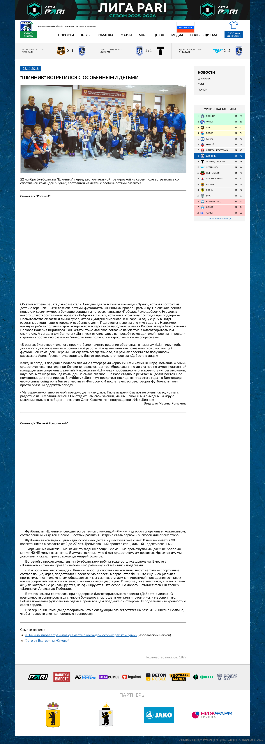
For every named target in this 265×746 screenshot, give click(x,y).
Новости (44, 37)
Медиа (156, 37)
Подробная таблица (219, 221)
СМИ (201, 86)
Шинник (204, 81)
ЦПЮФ (137, 37)
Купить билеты (236, 37)
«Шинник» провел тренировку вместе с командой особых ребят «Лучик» (81, 637)
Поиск (202, 92)
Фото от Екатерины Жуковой (47, 643)
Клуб (63, 37)
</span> (103, 252)
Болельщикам (182, 37)
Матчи (104, 37)
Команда (83, 37)
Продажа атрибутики (212, 37)
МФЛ (121, 37)
